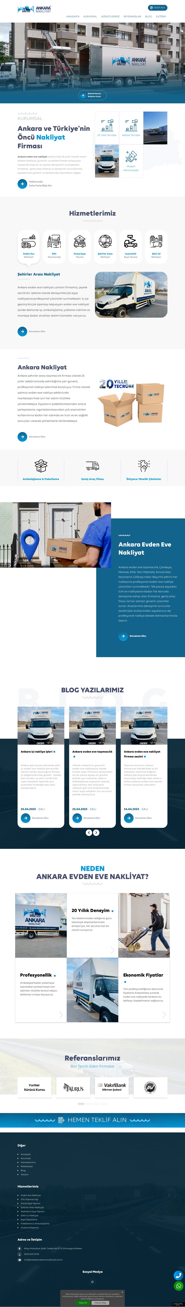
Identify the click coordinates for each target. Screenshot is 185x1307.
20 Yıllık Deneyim (92, 910)
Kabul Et (83, 1303)
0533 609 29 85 (28, 1255)
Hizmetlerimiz (110, 16)
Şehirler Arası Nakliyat (39, 275)
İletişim (161, 16)
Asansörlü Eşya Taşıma (31, 1212)
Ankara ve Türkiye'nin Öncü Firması (54, 137)
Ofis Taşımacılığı (28, 1200)
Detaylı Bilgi (100, 1303)
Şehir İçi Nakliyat (28, 1216)
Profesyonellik (38, 975)
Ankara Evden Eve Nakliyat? (92, 873)
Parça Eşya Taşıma (29, 1204)
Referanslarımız (92, 1059)
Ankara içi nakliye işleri (38, 752)
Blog (148, 16)
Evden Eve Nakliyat (29, 1196)
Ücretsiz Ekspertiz (28, 1228)
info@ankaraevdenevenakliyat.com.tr (40, 1260)
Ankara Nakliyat (42, 368)
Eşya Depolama (27, 1220)
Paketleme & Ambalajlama (33, 1224)
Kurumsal (90, 16)
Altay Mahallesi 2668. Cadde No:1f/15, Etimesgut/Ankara (50, 1249)
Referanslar (132, 16)
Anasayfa (72, 16)
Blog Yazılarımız (92, 690)
